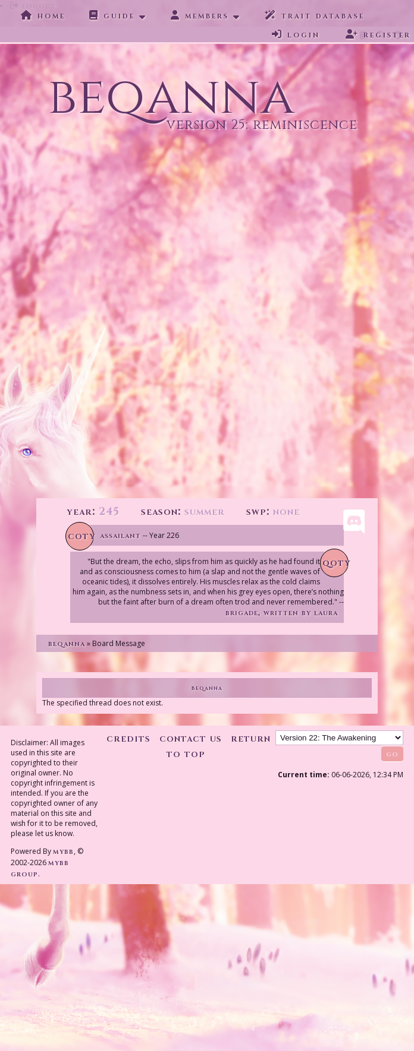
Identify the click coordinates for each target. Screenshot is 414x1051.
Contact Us (190, 738)
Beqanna (66, 643)
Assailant (120, 535)
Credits (128, 738)
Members (200, 15)
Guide (112, 15)
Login (296, 34)
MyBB (63, 851)
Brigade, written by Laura (281, 612)
